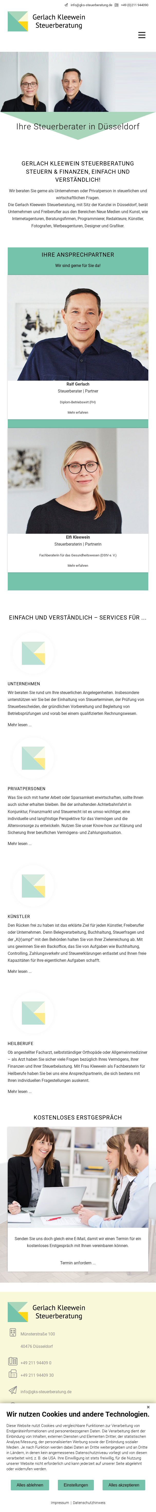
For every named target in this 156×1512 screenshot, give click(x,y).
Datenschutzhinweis (89, 1503)
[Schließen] (148, 1407)
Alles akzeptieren (123, 1485)
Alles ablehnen (30, 1485)
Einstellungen (76, 1485)
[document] (78, 1444)
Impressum (60, 1503)
